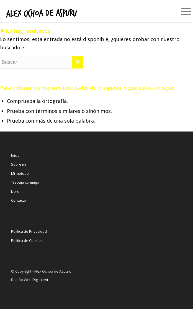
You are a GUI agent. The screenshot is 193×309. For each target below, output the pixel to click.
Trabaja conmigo (25, 182)
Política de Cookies (27, 240)
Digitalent (40, 279)
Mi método (20, 173)
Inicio (15, 155)
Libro (15, 191)
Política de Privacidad (29, 231)
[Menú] (184, 11)
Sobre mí (18, 164)
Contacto (18, 200)
